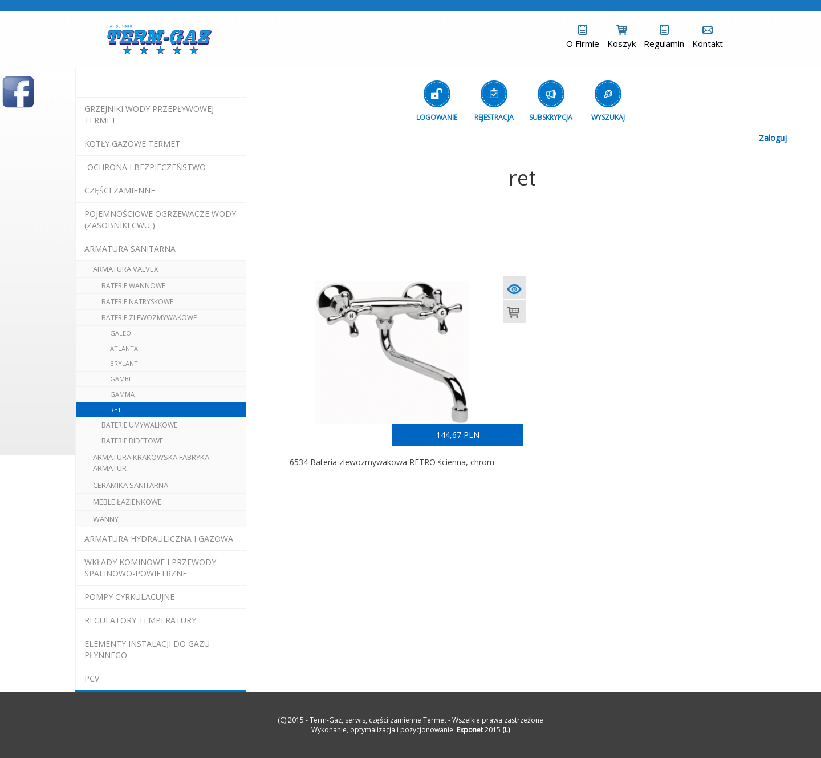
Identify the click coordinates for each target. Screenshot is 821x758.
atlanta (124, 348)
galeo (120, 333)
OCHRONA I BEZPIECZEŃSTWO (146, 167)
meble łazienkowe (127, 502)
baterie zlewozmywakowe (149, 317)
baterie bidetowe (132, 441)
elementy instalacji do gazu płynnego (147, 649)
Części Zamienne (119, 190)
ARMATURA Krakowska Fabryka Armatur (151, 462)
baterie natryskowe (137, 302)
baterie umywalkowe (139, 425)
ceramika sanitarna (130, 485)
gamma (122, 394)
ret (115, 409)
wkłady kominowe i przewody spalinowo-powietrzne (150, 568)
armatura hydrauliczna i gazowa (158, 538)
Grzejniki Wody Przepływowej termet (149, 114)
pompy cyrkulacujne (129, 596)
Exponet (470, 730)
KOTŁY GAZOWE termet (132, 143)
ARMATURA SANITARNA (130, 248)
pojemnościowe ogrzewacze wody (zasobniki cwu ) (160, 219)
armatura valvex (125, 269)
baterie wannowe (133, 286)
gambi (120, 378)
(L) (506, 730)
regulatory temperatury (140, 620)
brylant (124, 363)
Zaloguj (773, 137)
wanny (106, 519)
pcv (91, 678)
